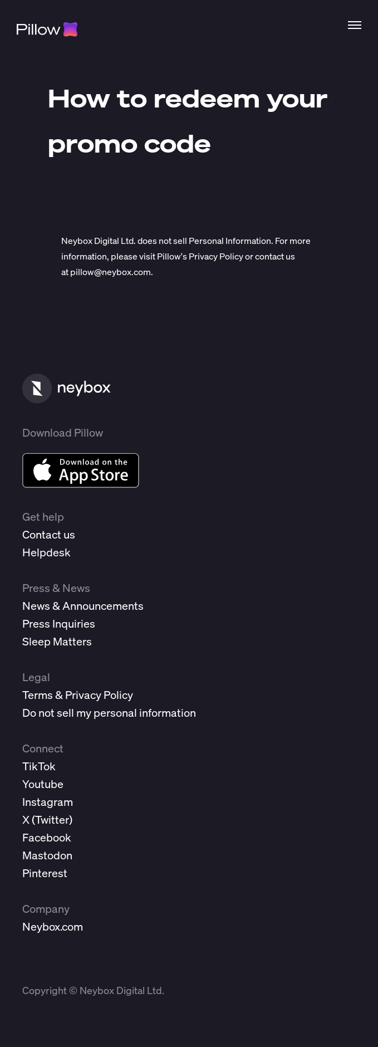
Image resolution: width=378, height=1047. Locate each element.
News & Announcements (83, 605)
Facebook (46, 837)
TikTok (39, 766)
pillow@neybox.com (110, 272)
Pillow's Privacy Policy (200, 256)
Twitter (52, 819)
